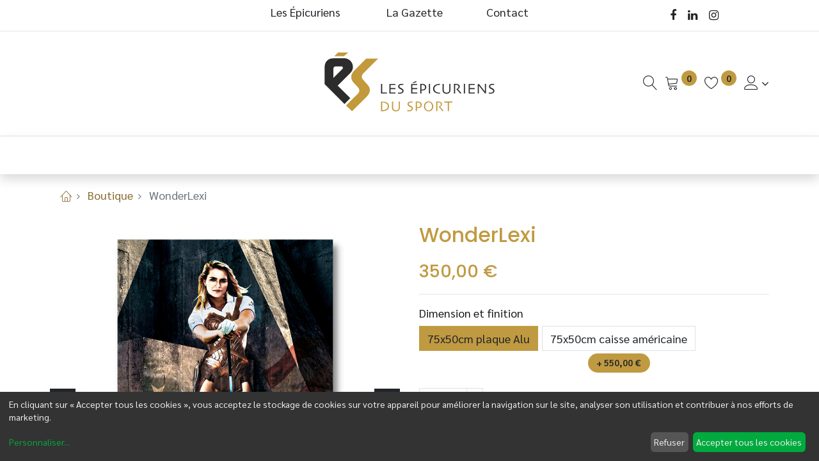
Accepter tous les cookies (749, 442)
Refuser (669, 442)
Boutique (110, 195)
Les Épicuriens (305, 11)
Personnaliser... (39, 442)
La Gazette (415, 11)
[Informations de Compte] (756, 83)
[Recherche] (650, 83)
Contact (507, 11)
